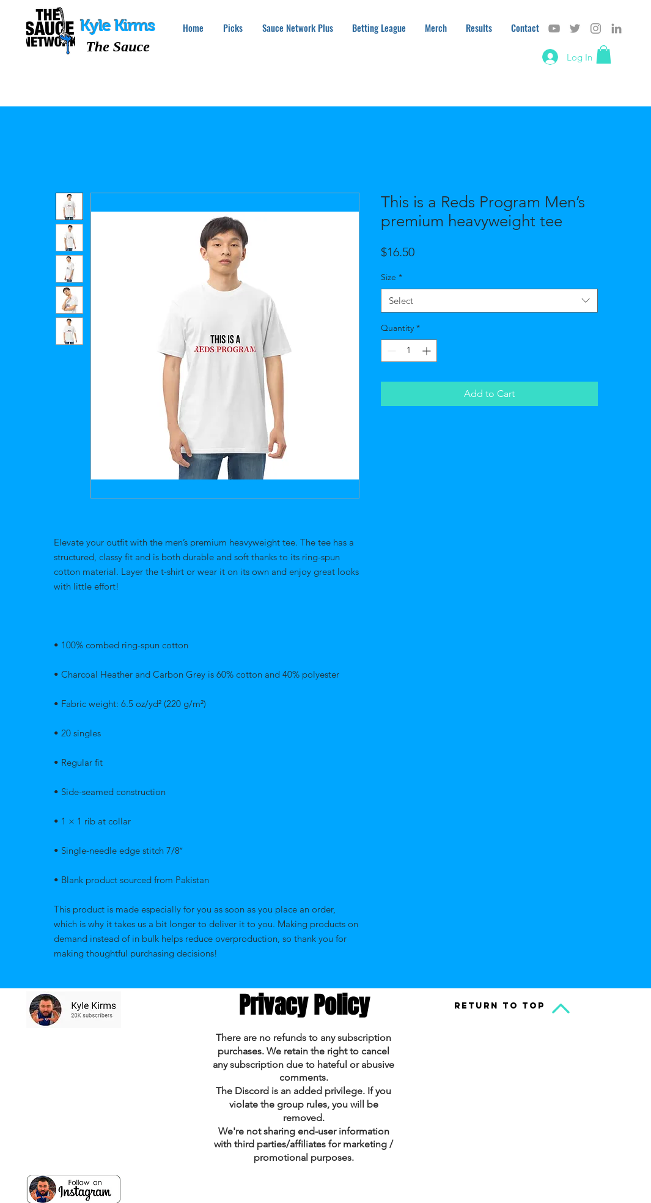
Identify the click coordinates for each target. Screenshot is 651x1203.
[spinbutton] (409, 350)
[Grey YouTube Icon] (554, 28)
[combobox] (489, 301)
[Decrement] (390, 350)
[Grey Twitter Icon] (575, 28)
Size (391, 277)
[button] (603, 54)
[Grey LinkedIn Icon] (616, 28)
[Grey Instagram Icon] (596, 28)
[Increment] (427, 350)
